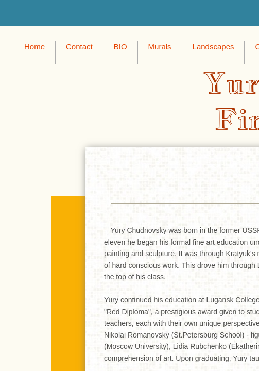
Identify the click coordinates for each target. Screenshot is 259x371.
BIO (120, 46)
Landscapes (213, 46)
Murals (159, 46)
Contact (79, 46)
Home (34, 46)
